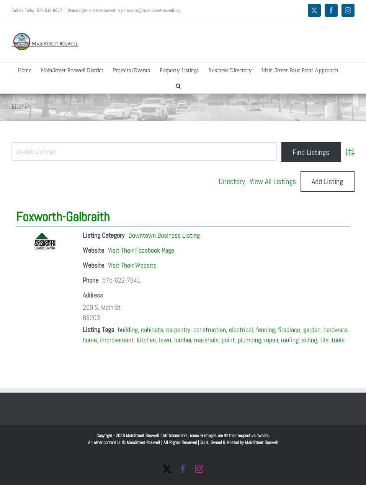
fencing (265, 329)
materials (206, 339)
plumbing (249, 339)
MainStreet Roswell (261, 442)
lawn (165, 339)
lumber (182, 339)
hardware (335, 329)
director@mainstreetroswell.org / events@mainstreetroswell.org (124, 10)
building (128, 329)
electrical (241, 329)
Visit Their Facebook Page (141, 250)
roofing (290, 339)
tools (338, 339)
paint (228, 339)
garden (311, 329)
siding (309, 339)
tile (324, 339)
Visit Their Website (132, 265)
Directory (232, 181)
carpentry (178, 329)
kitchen (146, 339)
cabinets (152, 329)
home (90, 339)
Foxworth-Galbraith (62, 217)
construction (209, 329)
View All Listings (273, 181)
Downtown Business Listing (164, 235)
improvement (117, 339)
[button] (178, 85)
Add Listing (327, 181)
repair (271, 339)
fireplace (289, 329)
